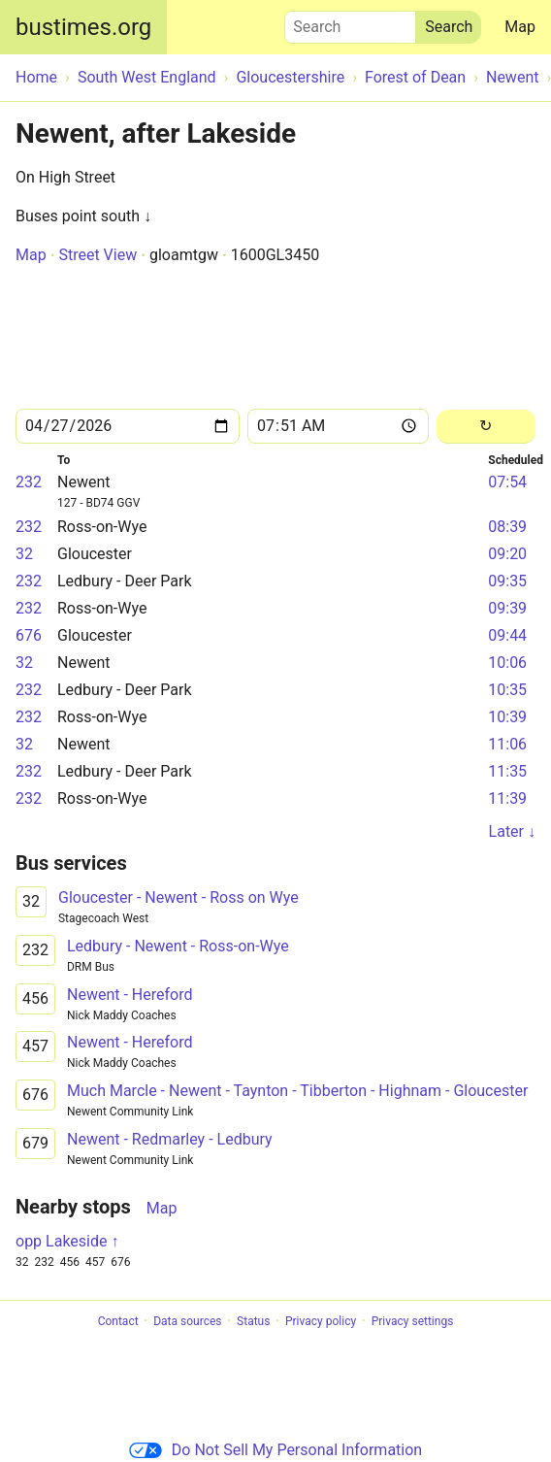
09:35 (507, 581)
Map (519, 26)
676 (29, 635)
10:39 (507, 717)
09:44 (507, 635)
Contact (118, 1321)
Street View (97, 255)
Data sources (187, 1321)
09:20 (507, 554)
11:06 (507, 744)
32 (24, 554)
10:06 (507, 662)
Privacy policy (320, 1321)
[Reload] (486, 427)
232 (29, 482)
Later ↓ (512, 831)
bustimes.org (83, 27)
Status (253, 1321)
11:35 (507, 771)
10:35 (507, 690)
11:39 (507, 798)
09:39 (507, 608)
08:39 (507, 526)
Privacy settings (413, 1321)
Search (350, 22)
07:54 (507, 482)
